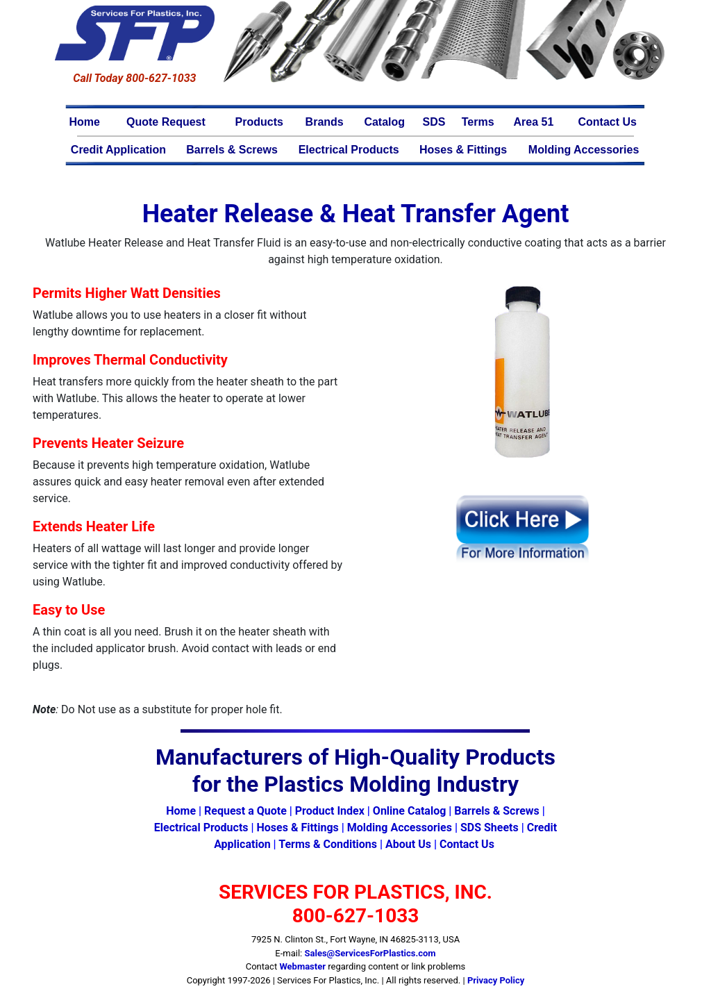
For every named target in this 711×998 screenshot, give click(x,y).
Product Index (330, 810)
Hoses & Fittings (463, 150)
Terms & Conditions (327, 844)
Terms (478, 122)
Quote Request (166, 122)
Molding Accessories (583, 150)
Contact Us (607, 122)
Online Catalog (409, 810)
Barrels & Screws (232, 150)
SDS (434, 122)
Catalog (384, 122)
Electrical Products (349, 150)
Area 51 (534, 122)
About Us (408, 844)
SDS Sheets (489, 827)
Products (259, 122)
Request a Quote (245, 810)
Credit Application (118, 150)
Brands (325, 122)
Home (84, 122)
